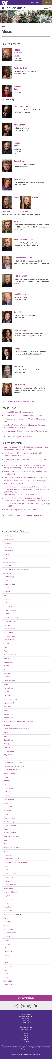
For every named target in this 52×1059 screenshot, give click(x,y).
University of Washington (22, 1054)
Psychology (7, 881)
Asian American (9, 584)
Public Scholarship (10, 884)
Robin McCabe (20, 179)
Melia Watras (19, 366)
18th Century (8, 540)
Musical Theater (9, 833)
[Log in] (32, 2)
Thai (5, 948)
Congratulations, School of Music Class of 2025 (21, 431)
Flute (5, 710)
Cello (5, 603)
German (6, 725)
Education (7, 684)
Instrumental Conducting (13, 762)
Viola (5, 970)
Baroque (6, 588)
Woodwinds (7, 981)
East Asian (7, 677)
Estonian (6, 695)
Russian (6, 903)
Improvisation (8, 751)
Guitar (5, 732)
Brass (5, 595)
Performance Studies (11, 859)
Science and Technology (12, 914)
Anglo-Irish (7, 573)
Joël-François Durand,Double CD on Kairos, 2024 (25, 477)
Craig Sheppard (20, 294)
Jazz (5, 784)
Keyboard (7, 792)
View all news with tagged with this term (17, 436)
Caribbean (7, 599)
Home (3, 26)
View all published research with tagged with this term (22, 515)
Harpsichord (8, 740)
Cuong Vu (18, 348)
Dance (5, 651)
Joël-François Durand (22, 106)
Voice (5, 977)
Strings (6, 940)
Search (38, 2)
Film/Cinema (8, 706)
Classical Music (9, 629)
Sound (5, 925)
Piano (5, 866)
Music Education (9, 818)
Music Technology (10, 825)
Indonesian (7, 758)
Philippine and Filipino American (15, 862)
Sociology (7, 922)
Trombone (7, 951)
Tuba (5, 959)
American (7, 565)
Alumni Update (26, 1039)
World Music (8, 985)
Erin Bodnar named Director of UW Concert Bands (22, 419)
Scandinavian (8, 910)
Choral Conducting (10, 617)
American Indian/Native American (16, 569)
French (6, 714)
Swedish (6, 944)
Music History (8, 821)
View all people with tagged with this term (18, 401)
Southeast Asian (9, 933)
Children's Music (9, 610)
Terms (26, 1035)
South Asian (8, 929)
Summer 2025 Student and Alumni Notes (19, 415)
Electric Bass (8, 688)
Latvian (6, 803)
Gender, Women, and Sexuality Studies (18, 721)
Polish (5, 870)
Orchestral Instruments (12, 847)
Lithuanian (7, 807)
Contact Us (26, 1041)
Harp (5, 736)
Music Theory (8, 829)
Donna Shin (18, 312)
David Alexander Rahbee (24, 239)
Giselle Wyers (19, 384)
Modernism (7, 810)
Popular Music (9, 877)
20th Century (8, 547)
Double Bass (8, 662)
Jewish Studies (8, 788)
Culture (6, 643)
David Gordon (19, 124)
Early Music (7, 673)
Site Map (26, 1037)
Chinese (6, 614)
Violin (5, 973)
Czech (5, 647)
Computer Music (9, 636)
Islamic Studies (9, 773)
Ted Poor (17, 221)
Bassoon (6, 591)
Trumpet (6, 955)
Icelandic (6, 747)
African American (10, 562)
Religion (6, 896)
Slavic (5, 918)
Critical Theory (9, 640)
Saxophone (7, 907)
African (6, 558)
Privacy (26, 1033)
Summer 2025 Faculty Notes (14, 412)
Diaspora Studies (10, 654)
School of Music (13, 8)
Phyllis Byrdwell (20, 68)
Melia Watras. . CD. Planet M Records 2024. (23, 509)
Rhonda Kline (19, 161)
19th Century (8, 543)
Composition (8, 632)
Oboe (5, 840)
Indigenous (7, 755)
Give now (47, 2)
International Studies (11, 769)
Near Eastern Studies (11, 836)
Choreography (9, 621)
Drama (6, 666)
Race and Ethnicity (10, 892)
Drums (6, 669)
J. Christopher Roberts (23, 257)
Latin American (9, 799)
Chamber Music (9, 606)
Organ (5, 851)
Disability (7, 658)
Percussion (7, 855)
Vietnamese (8, 966)
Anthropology (8, 577)
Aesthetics (7, 554)
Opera (5, 844)
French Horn (8, 718)
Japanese (7, 781)
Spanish (6, 936)
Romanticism (8, 899)
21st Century (8, 551)
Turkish (6, 962)
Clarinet (6, 625)
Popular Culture (9, 873)
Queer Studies (8, 888)
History (6, 744)
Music (5, 814)
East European (9, 680)
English (6, 692)
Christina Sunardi (21, 330)
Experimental (8, 703)
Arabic (5, 580)
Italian (5, 777)
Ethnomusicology (10, 699)
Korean (6, 795)
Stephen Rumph (20, 275)
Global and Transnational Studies (16, 729)
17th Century (8, 536)
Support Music (26, 998)
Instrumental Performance (13, 766)
